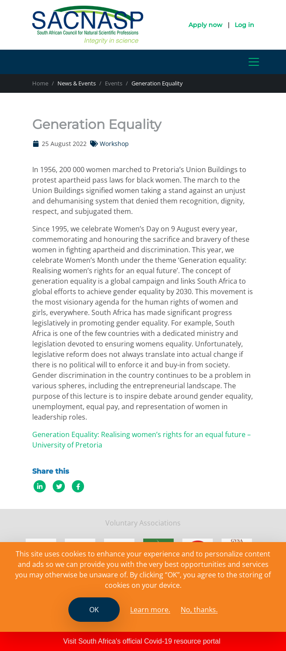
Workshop (114, 143)
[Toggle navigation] (254, 62)
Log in (244, 25)
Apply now (205, 25)
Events (113, 83)
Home (40, 83)
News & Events (76, 83)
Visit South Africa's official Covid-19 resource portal (141, 641)
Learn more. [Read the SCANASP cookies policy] (150, 609)
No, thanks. (199, 609)
